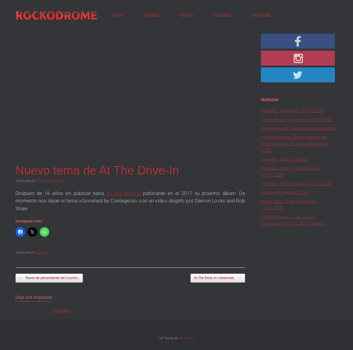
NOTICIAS (222, 15)
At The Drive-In (124, 193)
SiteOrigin (186, 338)
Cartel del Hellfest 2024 (285, 192)
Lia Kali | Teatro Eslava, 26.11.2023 (296, 183)
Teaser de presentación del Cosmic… (49, 278)
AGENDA (151, 15)
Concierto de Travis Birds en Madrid (298, 128)
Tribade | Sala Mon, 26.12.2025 (292, 110)
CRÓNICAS (260, 15)
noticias (41, 253)
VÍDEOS (186, 15)
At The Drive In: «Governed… (218, 278)
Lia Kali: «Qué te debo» (284, 159)
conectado (61, 310)
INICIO (117, 15)
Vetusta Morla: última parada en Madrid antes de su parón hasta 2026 (294, 143)
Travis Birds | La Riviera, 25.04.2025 (297, 119)
